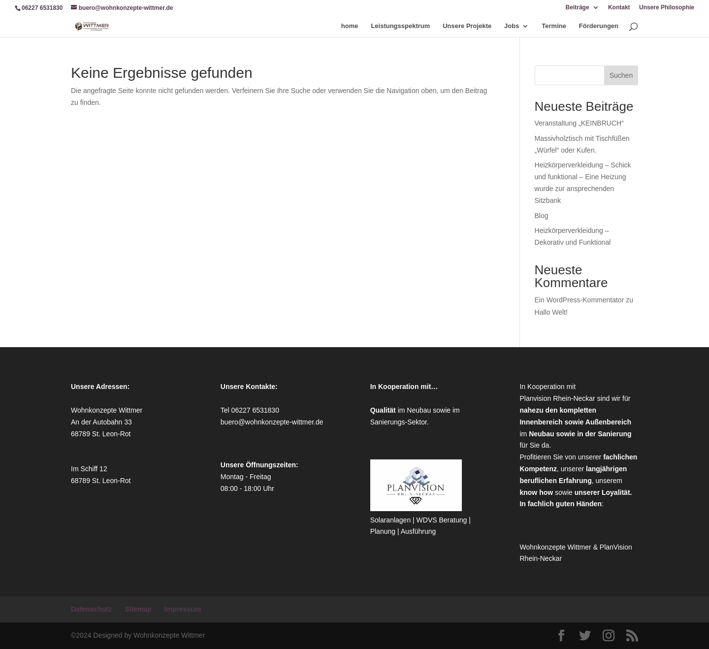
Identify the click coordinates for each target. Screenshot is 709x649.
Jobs (511, 26)
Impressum (182, 609)
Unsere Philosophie (666, 7)
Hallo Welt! (551, 312)
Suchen (621, 75)
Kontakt (619, 7)
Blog (541, 216)
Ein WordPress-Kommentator (579, 300)
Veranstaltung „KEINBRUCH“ (579, 123)
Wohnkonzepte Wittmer (556, 547)
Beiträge (577, 7)
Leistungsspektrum (400, 26)
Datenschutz (91, 609)
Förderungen (598, 26)
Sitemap (138, 609)
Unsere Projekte (467, 26)
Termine (554, 26)
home (349, 26)
